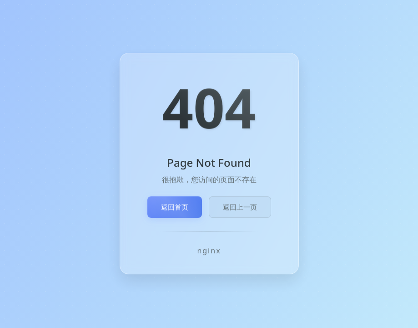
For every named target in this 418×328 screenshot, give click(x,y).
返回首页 (174, 206)
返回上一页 (240, 206)
